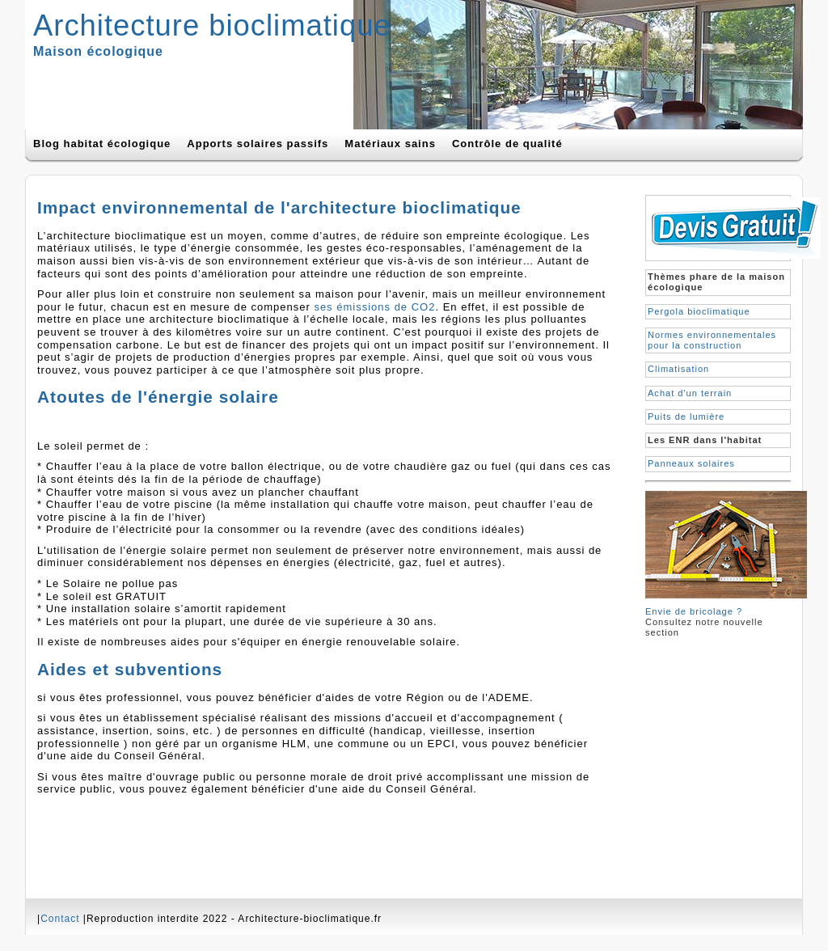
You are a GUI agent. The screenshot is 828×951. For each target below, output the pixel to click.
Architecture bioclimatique (212, 25)
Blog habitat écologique (102, 143)
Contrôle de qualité (507, 143)
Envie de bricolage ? (693, 611)
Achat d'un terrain (690, 393)
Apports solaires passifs (257, 143)
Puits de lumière (686, 416)
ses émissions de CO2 (374, 307)
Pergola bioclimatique (699, 311)
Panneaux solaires (691, 463)
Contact (59, 918)
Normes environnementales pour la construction (712, 340)
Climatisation (678, 369)
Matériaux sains (390, 143)
